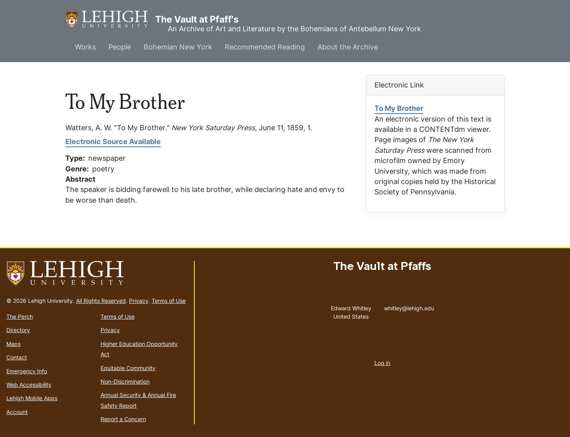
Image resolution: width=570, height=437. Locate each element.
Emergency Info (26, 371)
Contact (16, 357)
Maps (13, 344)
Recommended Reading (265, 47)
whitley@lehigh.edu (409, 306)
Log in (382, 363)
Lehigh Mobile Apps (31, 398)
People (119, 47)
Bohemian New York (178, 47)
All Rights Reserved (101, 300)
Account (17, 412)
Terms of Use (169, 300)
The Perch (19, 316)
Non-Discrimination (125, 381)
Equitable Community (128, 368)
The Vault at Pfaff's (110, 19)
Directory (18, 330)
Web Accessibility (28, 384)
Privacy (138, 300)
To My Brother (398, 108)
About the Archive (347, 47)
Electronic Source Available (113, 141)
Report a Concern (123, 419)
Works (85, 47)
